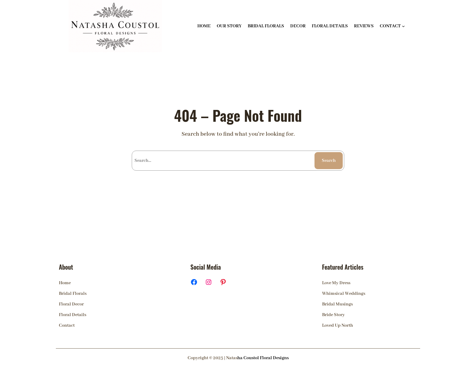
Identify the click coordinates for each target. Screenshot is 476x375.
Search (329, 160)
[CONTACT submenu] (403, 26)
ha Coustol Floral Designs (263, 358)
